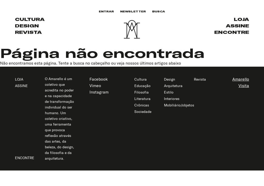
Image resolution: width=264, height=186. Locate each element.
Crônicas (141, 105)
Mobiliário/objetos (179, 105)
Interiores (171, 98)
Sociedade (142, 111)
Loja (241, 19)
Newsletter (133, 11)
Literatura (142, 98)
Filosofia (141, 92)
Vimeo (95, 85)
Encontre (231, 32)
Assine (237, 26)
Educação (142, 85)
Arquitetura (173, 85)
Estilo (169, 92)
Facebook (98, 79)
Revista (28, 32)
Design (27, 26)
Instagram (99, 92)
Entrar (106, 11)
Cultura (30, 19)
